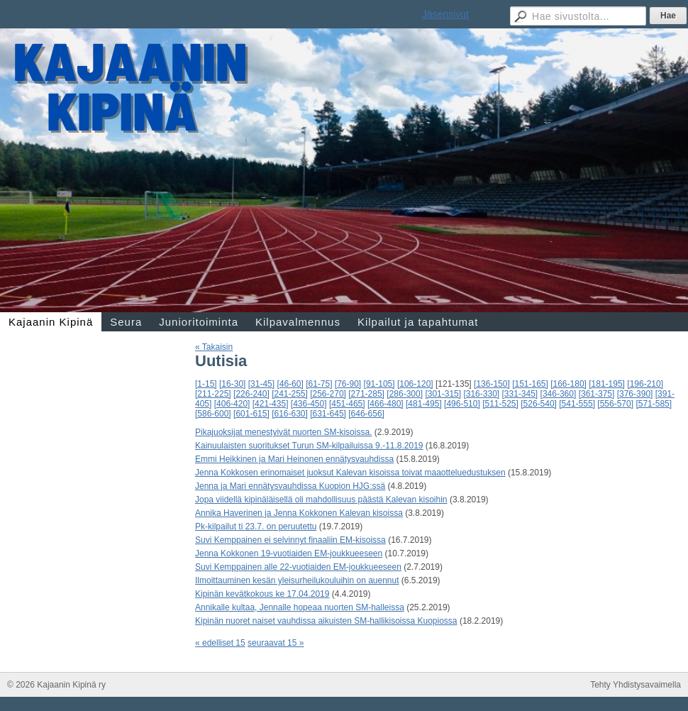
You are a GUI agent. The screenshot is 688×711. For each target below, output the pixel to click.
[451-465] (347, 404)
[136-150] (492, 384)
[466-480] (385, 404)
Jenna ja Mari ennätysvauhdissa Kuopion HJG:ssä (290, 486)
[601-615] (251, 414)
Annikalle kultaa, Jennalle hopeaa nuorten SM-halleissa (299, 607)
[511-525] (500, 404)
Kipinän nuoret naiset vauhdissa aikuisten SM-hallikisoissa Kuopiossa (326, 621)
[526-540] (539, 404)
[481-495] (424, 404)
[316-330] (481, 394)
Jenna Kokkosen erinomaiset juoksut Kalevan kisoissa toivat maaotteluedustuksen (350, 473)
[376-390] (635, 394)
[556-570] (615, 404)
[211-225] (213, 394)
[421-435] (271, 404)
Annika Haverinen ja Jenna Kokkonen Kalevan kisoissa (299, 513)
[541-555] (577, 404)
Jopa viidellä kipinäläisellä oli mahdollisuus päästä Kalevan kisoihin (321, 500)
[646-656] (366, 414)
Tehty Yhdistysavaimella (635, 685)
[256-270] (328, 394)
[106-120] (415, 384)
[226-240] (251, 394)
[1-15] (206, 384)
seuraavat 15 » (276, 643)
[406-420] (232, 404)
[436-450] (309, 404)
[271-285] (366, 394)
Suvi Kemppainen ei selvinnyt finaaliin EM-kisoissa (290, 540)
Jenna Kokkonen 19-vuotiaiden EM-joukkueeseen (288, 553)
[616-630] (290, 414)
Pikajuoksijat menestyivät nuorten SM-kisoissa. (283, 432)
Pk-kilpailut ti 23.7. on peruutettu (255, 526)
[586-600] (213, 414)
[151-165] (530, 384)
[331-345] (520, 394)
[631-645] (328, 414)
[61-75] (319, 384)
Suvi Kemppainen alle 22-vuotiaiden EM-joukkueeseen (298, 567)
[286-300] (405, 394)
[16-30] (232, 384)
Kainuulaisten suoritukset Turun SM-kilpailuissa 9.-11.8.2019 (309, 446)
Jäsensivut (445, 14)
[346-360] (558, 394)
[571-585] (654, 404)
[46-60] (290, 384)
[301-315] (443, 394)
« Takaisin (214, 347)
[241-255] (290, 394)
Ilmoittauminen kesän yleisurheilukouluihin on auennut (297, 580)
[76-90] (348, 384)
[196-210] (645, 384)
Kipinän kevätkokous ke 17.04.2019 (262, 594)
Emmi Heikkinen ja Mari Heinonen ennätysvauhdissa (294, 459)
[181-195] (607, 384)
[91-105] (379, 384)
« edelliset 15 (220, 643)
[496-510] (462, 404)
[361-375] (597, 394)
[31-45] (261, 384)
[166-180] (568, 384)
